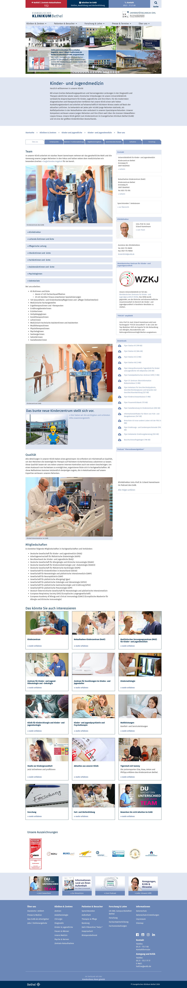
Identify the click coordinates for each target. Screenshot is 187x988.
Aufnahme (133, 142)
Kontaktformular (143, 949)
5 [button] (83, 72)
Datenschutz (141, 911)
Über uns (143, 23)
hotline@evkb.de (143, 966)
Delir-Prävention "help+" (92, 927)
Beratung (85, 923)
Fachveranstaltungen (118, 926)
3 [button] (78, 72)
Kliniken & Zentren (35, 23)
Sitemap (139, 923)
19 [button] (118, 72)
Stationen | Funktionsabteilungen (74, 142)
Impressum (141, 919)
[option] (93, 50)
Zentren (58, 911)
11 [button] (98, 72)
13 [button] (103, 72)
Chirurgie (58, 919)
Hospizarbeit (87, 931)
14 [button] (106, 72)
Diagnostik (59, 923)
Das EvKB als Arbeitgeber (38, 919)
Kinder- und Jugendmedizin (100, 132)
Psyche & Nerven (62, 939)
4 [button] (81, 72)
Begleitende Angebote (94, 142)
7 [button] (88, 72)
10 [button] (96, 72)
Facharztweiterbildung (118, 922)
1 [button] (73, 72)
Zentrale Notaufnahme (64, 943)
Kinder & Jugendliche (64, 927)
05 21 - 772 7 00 (142, 947)
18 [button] (116, 72)
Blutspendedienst (89, 935)
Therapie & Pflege (89, 919)
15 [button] (108, 72)
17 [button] (113, 72)
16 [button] (111, 72)
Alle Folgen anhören (126, 490)
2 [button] (76, 72)
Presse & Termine (120, 23)
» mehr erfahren (58, 69)
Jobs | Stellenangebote (37, 923)
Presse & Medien (34, 915)
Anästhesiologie (61, 915)
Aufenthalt (86, 915)
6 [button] (86, 72)
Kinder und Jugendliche (72, 132)
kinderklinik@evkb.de (126, 254)
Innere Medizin (61, 935)
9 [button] (93, 72)
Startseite (30, 132)
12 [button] (101, 72)
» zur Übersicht (123, 207)
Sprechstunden (88, 911)
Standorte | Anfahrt (35, 911)
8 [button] (91, 72)
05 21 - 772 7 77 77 (143, 961)
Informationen (143, 906)
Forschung (151, 142)
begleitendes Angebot (52, 161)
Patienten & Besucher (64, 23)
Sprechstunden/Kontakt (113, 142)
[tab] (69, 232)
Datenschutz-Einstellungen (147, 915)
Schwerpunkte (54, 142)
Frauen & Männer (62, 931)
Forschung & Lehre (93, 23)
